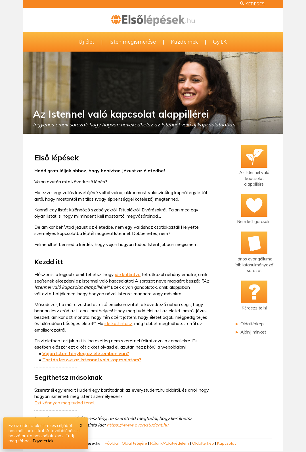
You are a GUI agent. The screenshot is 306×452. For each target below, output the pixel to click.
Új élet (86, 41)
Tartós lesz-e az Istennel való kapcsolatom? (91, 359)
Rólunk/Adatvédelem (169, 443)
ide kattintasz (118, 323)
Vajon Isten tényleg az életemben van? (85, 353)
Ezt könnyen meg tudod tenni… (65, 403)
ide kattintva (128, 274)
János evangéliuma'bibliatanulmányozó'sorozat (254, 257)
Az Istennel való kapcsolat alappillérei (121, 114)
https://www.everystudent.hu (137, 425)
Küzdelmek (184, 41)
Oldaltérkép (252, 323)
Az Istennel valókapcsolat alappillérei (254, 170)
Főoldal (112, 443)
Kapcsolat (226, 443)
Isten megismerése (132, 41)
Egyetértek (43, 440)
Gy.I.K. (220, 41)
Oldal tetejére (134, 443)
